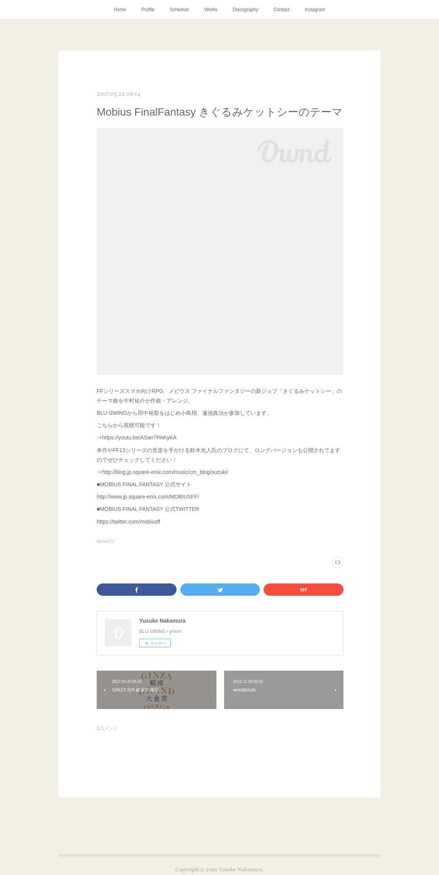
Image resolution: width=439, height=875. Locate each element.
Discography (245, 9)
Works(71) (105, 541)
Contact (281, 9)
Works (210, 9)
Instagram (315, 9)
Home (120, 9)
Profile (147, 9)
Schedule (179, 9)
